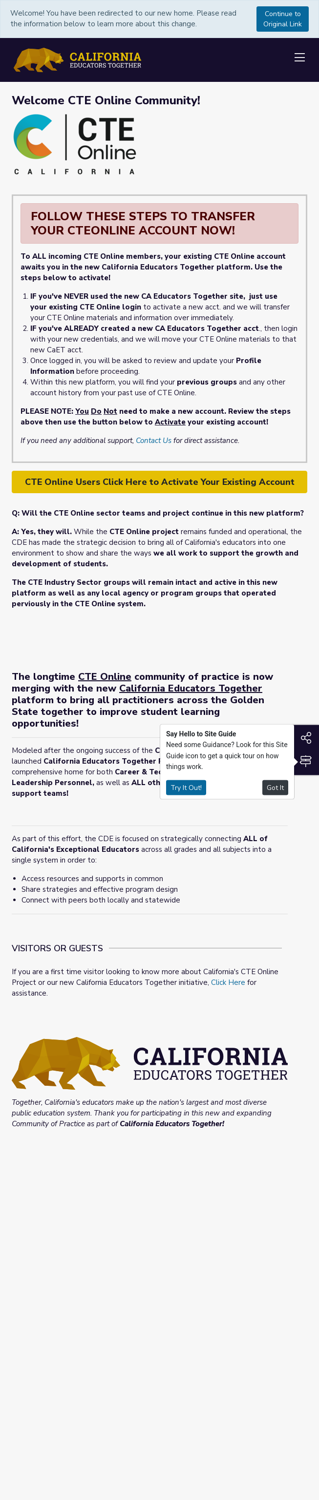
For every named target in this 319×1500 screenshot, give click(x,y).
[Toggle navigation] (299, 58)
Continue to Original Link (282, 19)
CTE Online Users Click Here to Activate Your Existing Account (160, 482)
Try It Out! (186, 787)
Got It (275, 787)
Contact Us (153, 440)
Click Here (228, 982)
